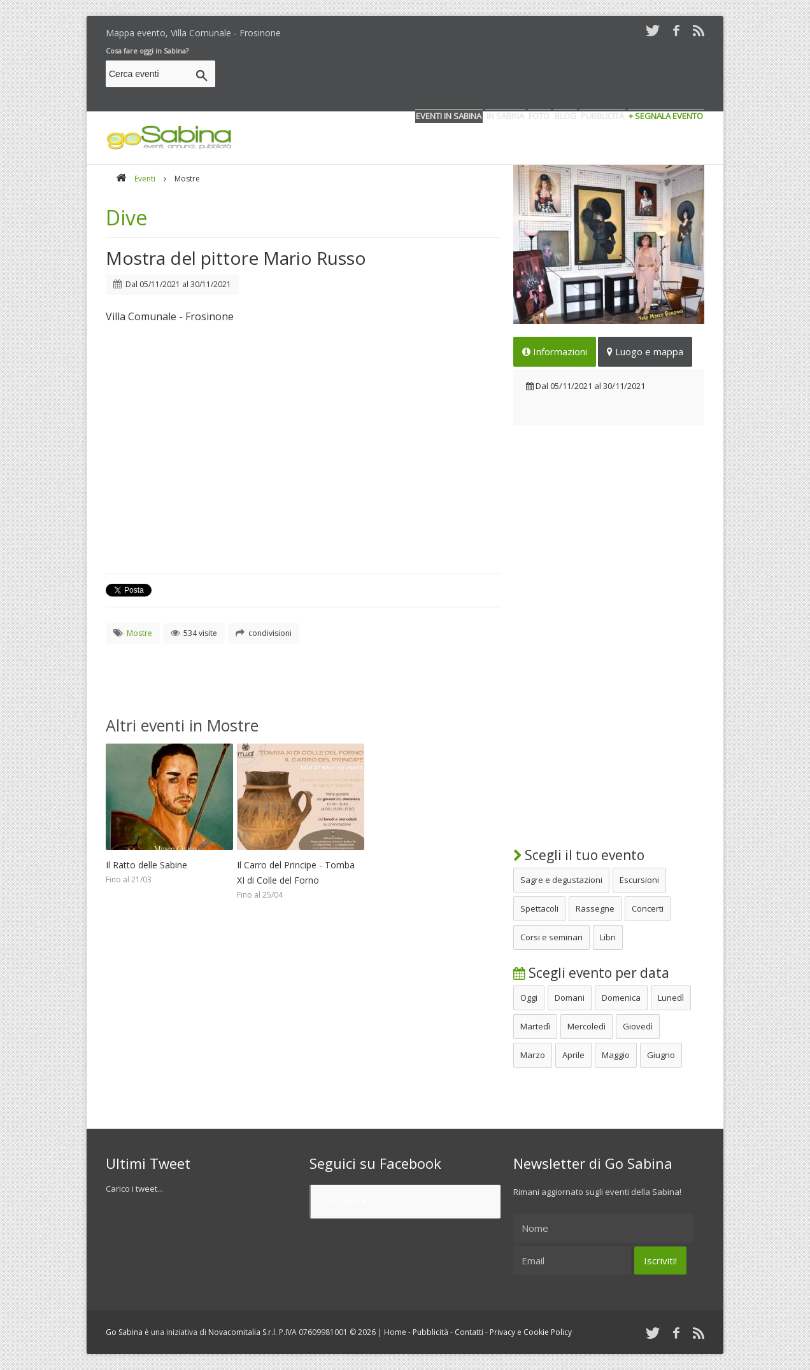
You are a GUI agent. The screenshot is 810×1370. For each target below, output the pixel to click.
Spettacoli (539, 908)
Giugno (661, 1055)
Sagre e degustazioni (561, 880)
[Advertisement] (472, 75)
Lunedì (671, 997)
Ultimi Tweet (148, 1163)
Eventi (144, 178)
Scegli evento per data (591, 973)
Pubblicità (430, 1332)
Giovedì (638, 1026)
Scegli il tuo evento (578, 855)
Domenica (621, 997)
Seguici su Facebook (375, 1163)
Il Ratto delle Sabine (146, 865)
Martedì (535, 1026)
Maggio (616, 1055)
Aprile (573, 1055)
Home (395, 1332)
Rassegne (595, 908)
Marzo (532, 1055)
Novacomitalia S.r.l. (242, 1332)
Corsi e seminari (551, 937)
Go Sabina (342, 1201)
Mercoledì (586, 1026)
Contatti (469, 1332)
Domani (570, 997)
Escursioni (639, 880)
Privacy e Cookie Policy (531, 1332)
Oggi (528, 997)
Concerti (648, 908)
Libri (608, 937)
